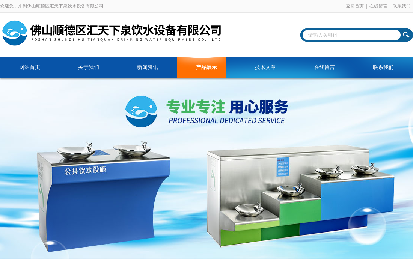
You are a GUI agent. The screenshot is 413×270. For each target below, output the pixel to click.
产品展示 (206, 67)
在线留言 (378, 6)
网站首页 (29, 67)
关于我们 (88, 67)
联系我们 (402, 6)
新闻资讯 (147, 67)
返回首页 (355, 6)
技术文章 (265, 67)
